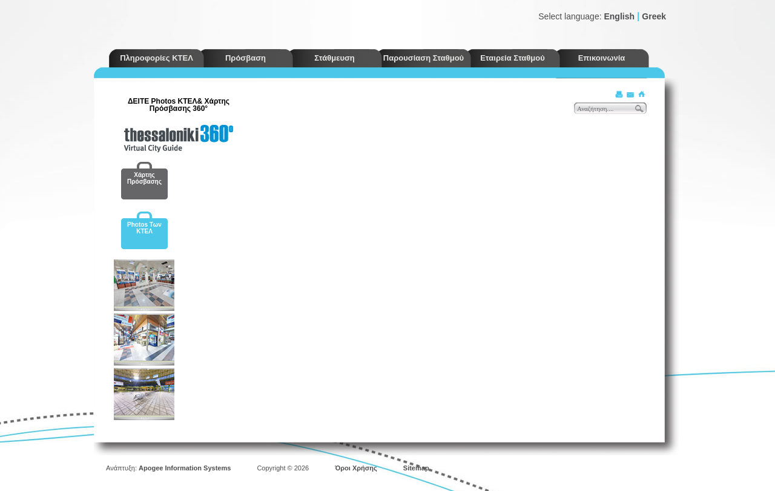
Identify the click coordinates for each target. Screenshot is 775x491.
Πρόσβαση (245, 57)
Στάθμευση (334, 57)
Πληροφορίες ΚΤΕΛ (156, 57)
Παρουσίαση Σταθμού (423, 57)
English (619, 16)
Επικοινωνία (601, 57)
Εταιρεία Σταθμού (512, 57)
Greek (654, 16)
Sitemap (416, 468)
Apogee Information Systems (185, 468)
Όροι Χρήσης (356, 468)
